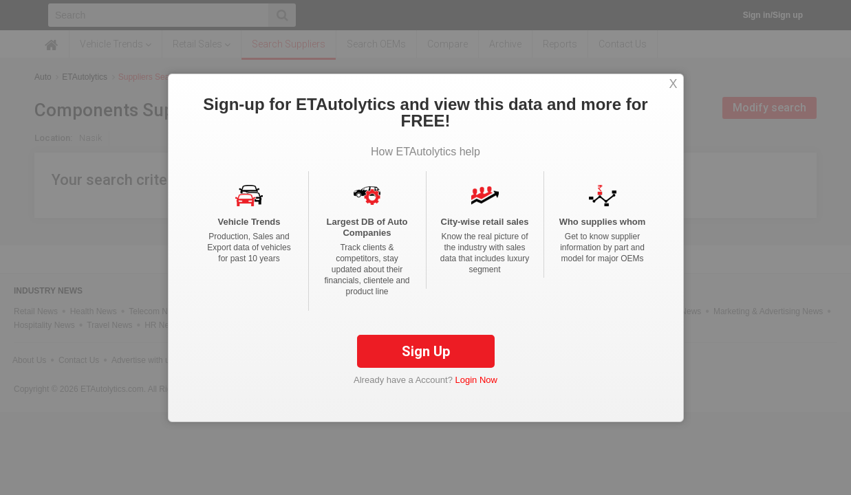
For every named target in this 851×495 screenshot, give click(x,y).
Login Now (476, 390)
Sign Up (426, 361)
